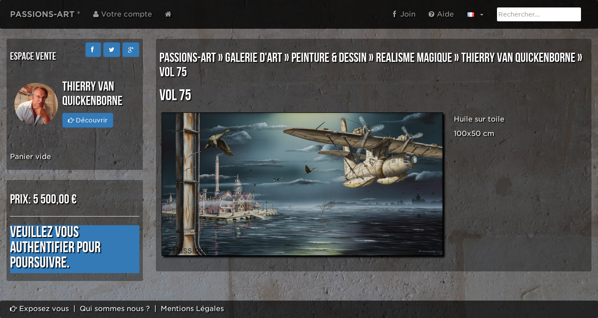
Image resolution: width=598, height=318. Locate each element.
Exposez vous (39, 308)
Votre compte (122, 14)
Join (404, 14)
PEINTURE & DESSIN (329, 58)
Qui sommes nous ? (115, 308)
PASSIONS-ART (187, 58)
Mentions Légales (192, 308)
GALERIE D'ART (253, 58)
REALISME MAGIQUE (414, 58)
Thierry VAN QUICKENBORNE (518, 58)
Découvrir (88, 120)
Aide (441, 14)
